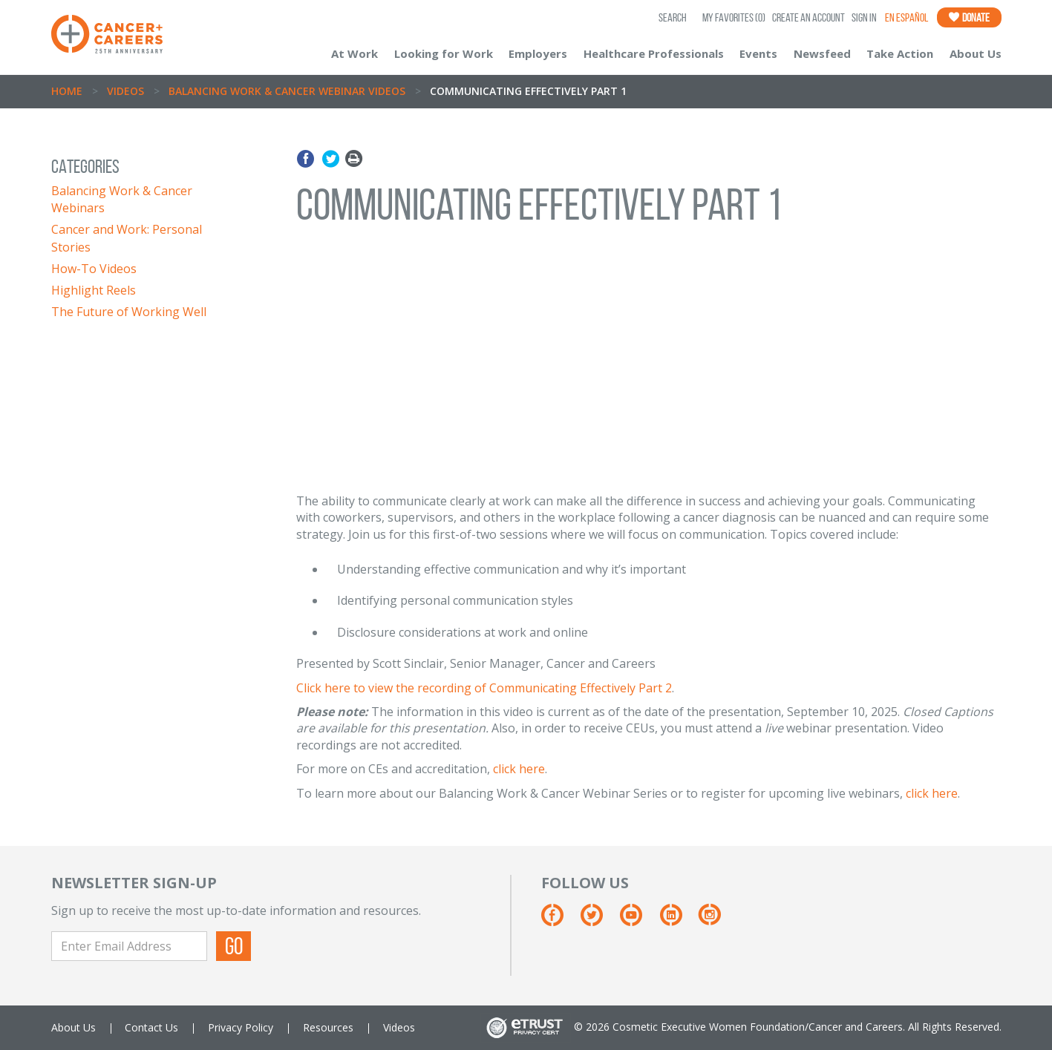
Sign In (864, 17)
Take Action (899, 53)
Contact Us (151, 1027)
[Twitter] (599, 920)
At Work (354, 53)
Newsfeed (822, 53)
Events (758, 53)
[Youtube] (638, 920)
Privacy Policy (240, 1027)
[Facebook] (559, 920)
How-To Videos (94, 268)
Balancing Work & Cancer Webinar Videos (287, 91)
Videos (125, 91)
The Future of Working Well (128, 311)
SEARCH (673, 17)
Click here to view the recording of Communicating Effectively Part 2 (484, 688)
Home (66, 91)
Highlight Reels (93, 290)
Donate (969, 17)
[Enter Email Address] (129, 946)
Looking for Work (443, 53)
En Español (906, 17)
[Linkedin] (678, 920)
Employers (538, 53)
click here (519, 769)
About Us (976, 53)
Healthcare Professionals (654, 53)
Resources (328, 1027)
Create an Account (808, 17)
